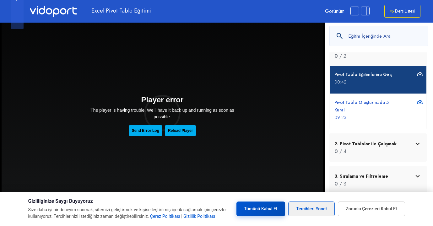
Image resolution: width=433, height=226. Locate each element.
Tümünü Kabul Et (261, 208)
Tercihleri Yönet (311, 208)
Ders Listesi (402, 11)
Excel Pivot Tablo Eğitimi (121, 11)
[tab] (378, 147)
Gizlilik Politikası (199, 216)
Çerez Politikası (165, 216)
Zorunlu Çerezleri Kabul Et (371, 208)
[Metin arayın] (378, 36)
